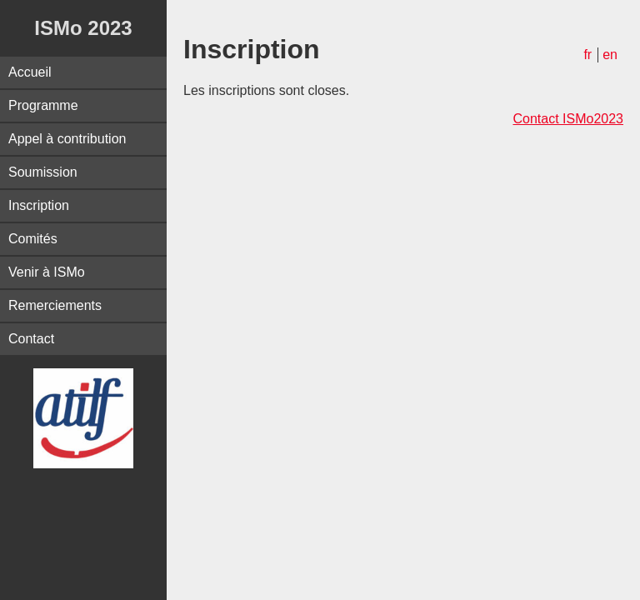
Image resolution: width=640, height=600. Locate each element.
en (610, 55)
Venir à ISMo (46, 272)
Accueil (30, 72)
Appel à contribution (67, 139)
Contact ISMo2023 (567, 119)
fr (587, 55)
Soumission (43, 172)
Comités (33, 239)
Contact (31, 339)
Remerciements (55, 305)
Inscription (38, 205)
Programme (43, 105)
